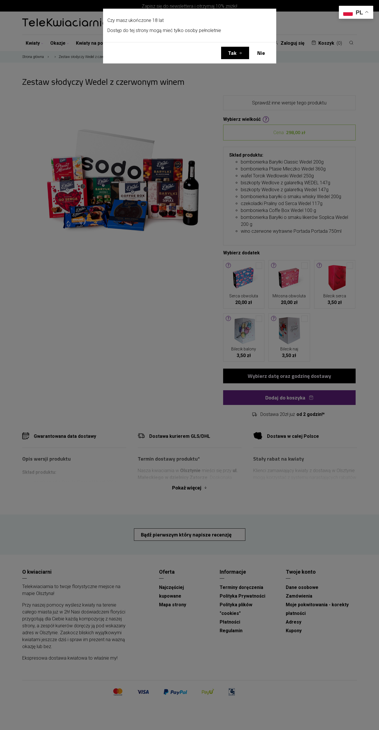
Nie (261, 53)
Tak (232, 53)
